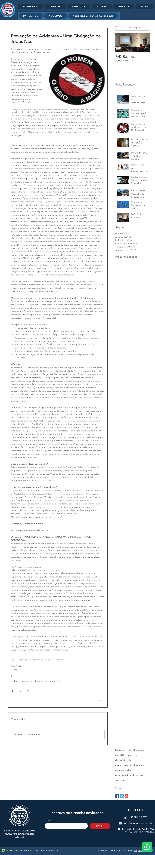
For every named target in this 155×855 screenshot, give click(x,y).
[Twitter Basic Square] (122, 796)
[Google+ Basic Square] (126, 796)
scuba (14, 681)
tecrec (133, 780)
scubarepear (121, 780)
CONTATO (135, 810)
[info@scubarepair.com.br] (135, 823)
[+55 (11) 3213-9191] (135, 817)
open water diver (52, 681)
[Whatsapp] (147, 847)
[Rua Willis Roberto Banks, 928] (135, 829)
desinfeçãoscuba (123, 760)
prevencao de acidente (30, 681)
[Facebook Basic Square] (117, 796)
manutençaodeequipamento (129, 765)
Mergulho (120, 750)
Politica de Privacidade (46, 850)
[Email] (65, 826)
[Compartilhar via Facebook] (12, 690)
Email (48, 820)
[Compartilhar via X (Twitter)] (20, 690)
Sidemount (138, 750)
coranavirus (131, 755)
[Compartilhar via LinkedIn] (27, 690)
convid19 (119, 755)
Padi (129, 750)
